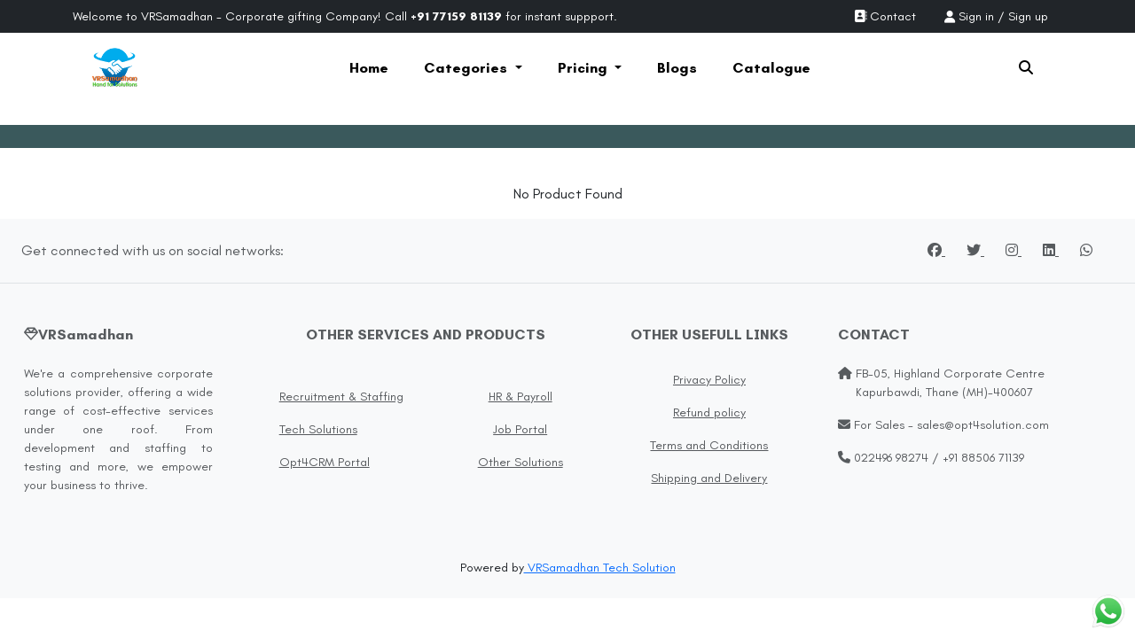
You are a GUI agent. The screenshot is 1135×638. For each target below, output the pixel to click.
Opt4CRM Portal (324, 462)
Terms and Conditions (709, 445)
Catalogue (771, 67)
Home (368, 67)
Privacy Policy (709, 379)
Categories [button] (467, 67)
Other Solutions (520, 462)
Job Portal (520, 429)
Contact (885, 16)
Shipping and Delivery (709, 478)
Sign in (976, 16)
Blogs (677, 67)
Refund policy (709, 412)
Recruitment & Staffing (341, 396)
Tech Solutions (318, 429)
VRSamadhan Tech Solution (600, 567)
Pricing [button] (584, 67)
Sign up (1028, 16)
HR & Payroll (520, 396)
